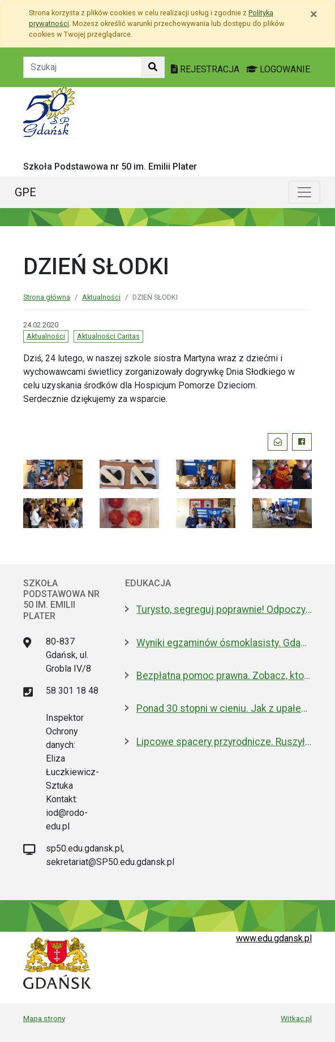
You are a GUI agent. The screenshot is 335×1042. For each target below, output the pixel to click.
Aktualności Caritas (108, 336)
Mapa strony (44, 1018)
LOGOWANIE (278, 69)
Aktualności (101, 297)
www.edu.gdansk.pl (274, 938)
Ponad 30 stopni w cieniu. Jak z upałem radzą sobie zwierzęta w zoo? (224, 708)
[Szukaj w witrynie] (153, 67)
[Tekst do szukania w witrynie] (82, 67)
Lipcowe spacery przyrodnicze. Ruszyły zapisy (224, 741)
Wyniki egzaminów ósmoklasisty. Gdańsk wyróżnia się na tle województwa (224, 642)
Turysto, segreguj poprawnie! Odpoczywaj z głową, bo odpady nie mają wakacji (224, 609)
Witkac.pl (296, 1018)
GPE (25, 192)
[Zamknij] (313, 14)
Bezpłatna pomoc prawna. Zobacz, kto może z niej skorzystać (224, 675)
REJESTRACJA (206, 69)
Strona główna (46, 297)
